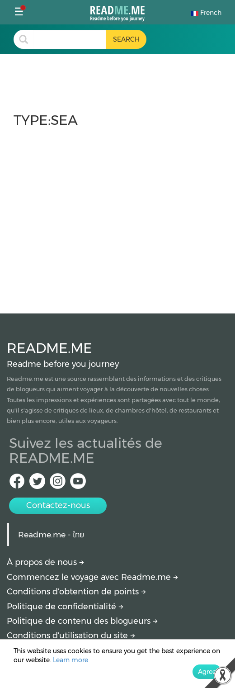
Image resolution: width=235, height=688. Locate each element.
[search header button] (126, 39)
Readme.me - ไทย (51, 534)
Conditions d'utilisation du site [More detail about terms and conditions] (71, 636)
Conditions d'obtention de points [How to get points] (76, 592)
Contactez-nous (58, 505)
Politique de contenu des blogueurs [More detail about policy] (82, 621)
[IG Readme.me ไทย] (58, 484)
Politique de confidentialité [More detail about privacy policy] (65, 607)
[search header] (69, 39)
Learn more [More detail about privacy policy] (70, 660)
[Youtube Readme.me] (78, 484)
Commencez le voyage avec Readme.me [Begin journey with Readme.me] (92, 577)
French (206, 13)
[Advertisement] (117, 216)
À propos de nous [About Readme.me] (45, 562)
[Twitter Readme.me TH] (37, 484)
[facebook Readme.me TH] (17, 484)
